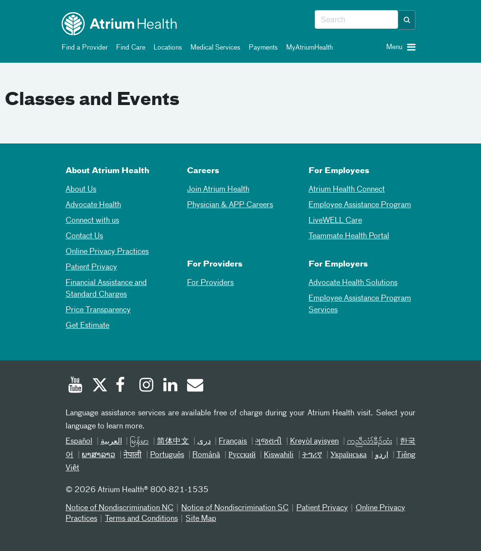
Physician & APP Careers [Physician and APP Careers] (230, 205)
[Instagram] (146, 386)
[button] (407, 20)
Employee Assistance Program (360, 205)
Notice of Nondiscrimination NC (119, 508)
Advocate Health (93, 205)
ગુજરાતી (268, 441)
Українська (348, 455)
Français (233, 441)
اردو (381, 455)
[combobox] (356, 20)
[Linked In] (170, 386)
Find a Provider (83, 47)
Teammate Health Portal (349, 236)
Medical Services (213, 47)
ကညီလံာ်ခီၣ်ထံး (369, 441)
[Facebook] (123, 386)
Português (167, 455)
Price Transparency (98, 310)
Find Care (129, 47)
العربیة (111, 441)
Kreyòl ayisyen (314, 441)
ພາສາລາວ (98, 455)
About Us (81, 190)
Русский (242, 455)
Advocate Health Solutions (353, 283)
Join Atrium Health (218, 190)
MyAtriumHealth (308, 47)
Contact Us (84, 236)
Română (206, 455)
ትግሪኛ (312, 455)
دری (204, 441)
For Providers (210, 283)
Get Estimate (87, 326)
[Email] (194, 386)
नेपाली (132, 455)
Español (79, 441)
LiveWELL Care (335, 221)
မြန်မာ (139, 441)
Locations (166, 47)
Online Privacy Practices (107, 252)
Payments (261, 47)
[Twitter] (99, 386)
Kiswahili (278, 455)
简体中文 (173, 441)
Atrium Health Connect (347, 190)
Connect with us (92, 221)
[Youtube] (75, 386)
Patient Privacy (91, 267)
